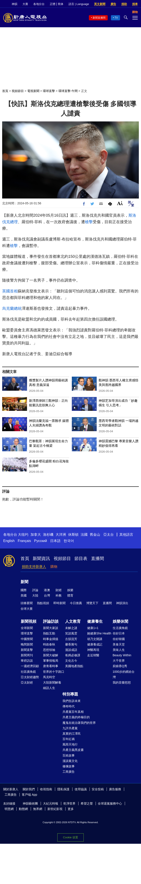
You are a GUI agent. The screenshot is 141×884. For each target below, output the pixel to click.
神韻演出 (122, 603)
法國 (84, 534)
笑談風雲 (71, 633)
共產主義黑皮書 (73, 750)
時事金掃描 (50, 639)
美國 (24, 595)
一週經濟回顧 (30, 666)
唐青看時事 (50, 666)
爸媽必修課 (72, 655)
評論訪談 (51, 621)
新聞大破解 (50, 655)
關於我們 (29, 789)
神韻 (14, 4)
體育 (70, 595)
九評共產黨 (70, 728)
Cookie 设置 (70, 837)
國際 (24, 590)
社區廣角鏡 (28, 671)
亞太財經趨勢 (30, 677)
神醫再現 (93, 650)
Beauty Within (122, 655)
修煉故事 (68, 766)
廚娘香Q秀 (120, 666)
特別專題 (70, 694)
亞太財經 (27, 682)
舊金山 (95, 534)
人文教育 (73, 621)
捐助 (124, 4)
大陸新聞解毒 (52, 682)
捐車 (135, 4)
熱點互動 (49, 633)
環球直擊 (49, 91)
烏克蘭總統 (12, 308)
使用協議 (81, 789)
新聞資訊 (41, 558)
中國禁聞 (27, 639)
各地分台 (39, 4)
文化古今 (71, 660)
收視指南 (46, 789)
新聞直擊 (27, 650)
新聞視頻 (28, 621)
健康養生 (95, 621)
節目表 (80, 558)
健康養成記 (94, 644)
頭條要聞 (27, 603)
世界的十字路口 (53, 671)
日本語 (55, 541)
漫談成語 (71, 650)
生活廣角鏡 (120, 628)
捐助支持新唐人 (34, 566)
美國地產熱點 (74, 666)
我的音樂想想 (122, 682)
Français (24, 541)
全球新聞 (27, 628)
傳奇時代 (68, 706)
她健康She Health (99, 633)
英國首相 (10, 291)
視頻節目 (18, 91)
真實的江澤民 (71, 733)
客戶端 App (29, 794)
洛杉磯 (48, 534)
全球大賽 (27, 608)
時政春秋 (49, 644)
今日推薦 (76, 603)
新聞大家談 (50, 628)
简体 (60, 4)
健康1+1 (92, 628)
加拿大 (35, 534)
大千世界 (119, 660)
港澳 (47, 590)
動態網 (23, 809)
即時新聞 (59, 603)
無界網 (37, 809)
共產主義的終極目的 (76, 717)
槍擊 (89, 222)
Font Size (120, 203)
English (8, 541)
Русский (40, 541)
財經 (59, 590)
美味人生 (119, 650)
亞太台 (108, 534)
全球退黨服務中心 (110, 803)
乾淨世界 (69, 803)
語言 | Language (79, 4)
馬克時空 (49, 677)
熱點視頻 (43, 603)
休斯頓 (73, 534)
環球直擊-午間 (68, 91)
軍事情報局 (50, 660)
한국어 (69, 541)
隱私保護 (63, 789)
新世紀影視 (54, 809)
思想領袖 (49, 650)
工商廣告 (68, 771)
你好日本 (119, 633)
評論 (35, 590)
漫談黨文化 (70, 761)
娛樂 (70, 590)
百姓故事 (68, 755)
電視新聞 (33, 91)
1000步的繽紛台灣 (124, 674)
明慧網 (9, 809)
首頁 (5, 91)
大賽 (25, 4)
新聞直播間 (99, 17)
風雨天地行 (70, 744)
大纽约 (23, 534)
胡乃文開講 (94, 639)
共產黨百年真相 (73, 711)
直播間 (97, 558)
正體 (52, 4)
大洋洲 (61, 534)
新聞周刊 (27, 655)
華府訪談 (27, 660)
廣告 (113, 4)
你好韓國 (119, 639)
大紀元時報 (50, 803)
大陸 (35, 595)
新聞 (24, 582)
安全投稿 (98, 789)
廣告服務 (115, 789)
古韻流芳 (71, 639)
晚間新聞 (27, 644)
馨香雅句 (71, 644)
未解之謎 (71, 628)
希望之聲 (87, 803)
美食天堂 (119, 644)
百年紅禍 (68, 739)
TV (116, 17)
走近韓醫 (93, 655)
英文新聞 (99, 4)
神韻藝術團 (30, 803)
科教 (59, 595)
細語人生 (49, 688)
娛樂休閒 (120, 621)
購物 (53, 566)
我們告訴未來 (71, 701)
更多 (71, 809)
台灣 (47, 595)
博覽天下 (92, 603)
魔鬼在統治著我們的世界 (79, 722)
